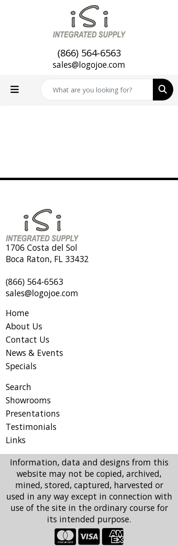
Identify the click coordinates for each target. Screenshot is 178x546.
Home (17, 312)
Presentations (33, 413)
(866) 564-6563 (89, 52)
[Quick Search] (96, 89)
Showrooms (28, 400)
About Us (24, 326)
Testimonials (31, 426)
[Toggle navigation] (15, 89)
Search (18, 386)
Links (16, 440)
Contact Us (27, 339)
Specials (21, 366)
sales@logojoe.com (89, 64)
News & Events (34, 352)
